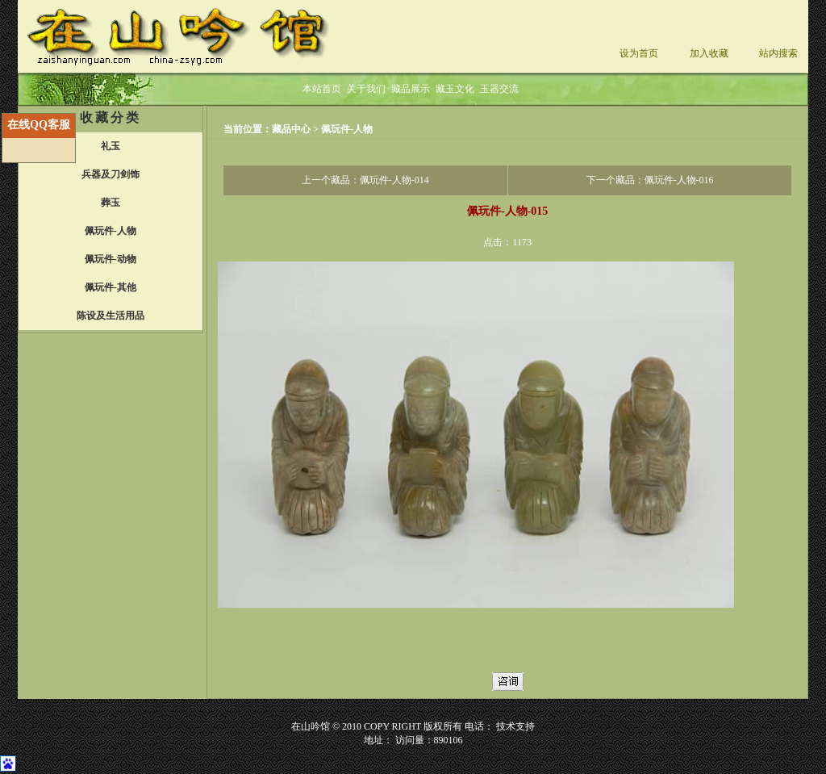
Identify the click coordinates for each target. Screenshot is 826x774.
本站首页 (321, 88)
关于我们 (366, 88)
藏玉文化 (455, 88)
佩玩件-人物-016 (679, 180)
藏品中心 (292, 129)
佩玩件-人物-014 (394, 180)
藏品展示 (410, 88)
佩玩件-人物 (347, 129)
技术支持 (515, 726)
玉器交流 (499, 88)
